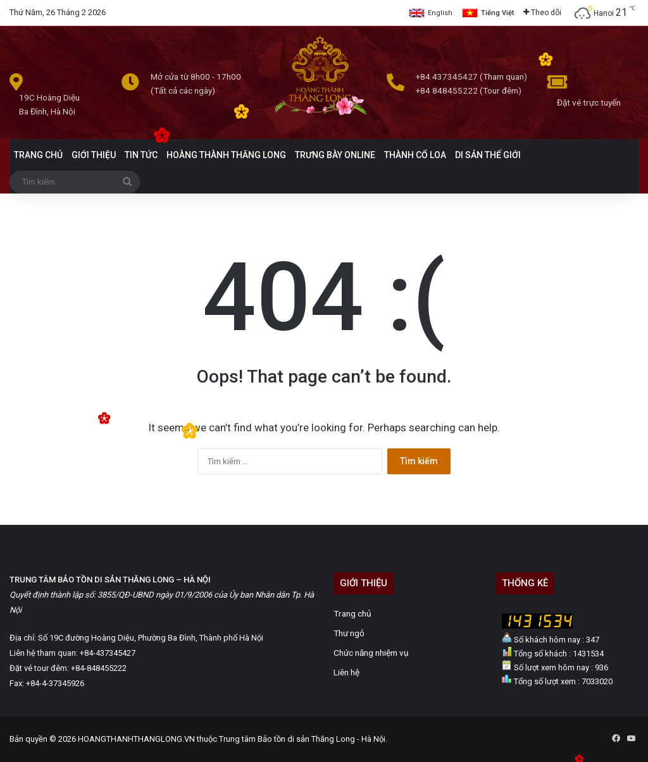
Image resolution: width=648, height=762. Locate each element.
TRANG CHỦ (38, 155)
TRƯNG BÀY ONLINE (335, 155)
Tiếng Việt (497, 13)
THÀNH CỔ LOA (415, 155)
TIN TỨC (141, 155)
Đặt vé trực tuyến (589, 102)
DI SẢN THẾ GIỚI (488, 155)
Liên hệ (346, 672)
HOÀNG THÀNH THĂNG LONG (226, 155)
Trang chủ (352, 613)
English (440, 13)
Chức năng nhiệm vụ (371, 653)
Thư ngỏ (348, 633)
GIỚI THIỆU (94, 155)
